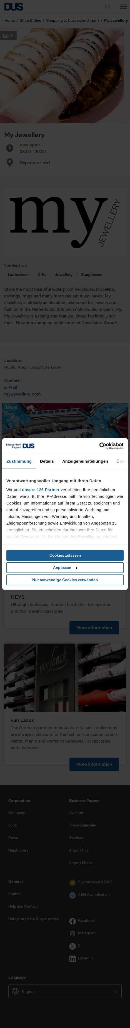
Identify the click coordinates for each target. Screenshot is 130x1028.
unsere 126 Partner (40, 490)
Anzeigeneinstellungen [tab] (85, 461)
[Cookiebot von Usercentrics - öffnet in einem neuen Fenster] (99, 446)
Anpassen (65, 567)
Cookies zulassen (65, 555)
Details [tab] (47, 461)
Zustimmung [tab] (19, 461)
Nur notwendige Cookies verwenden (65, 579)
